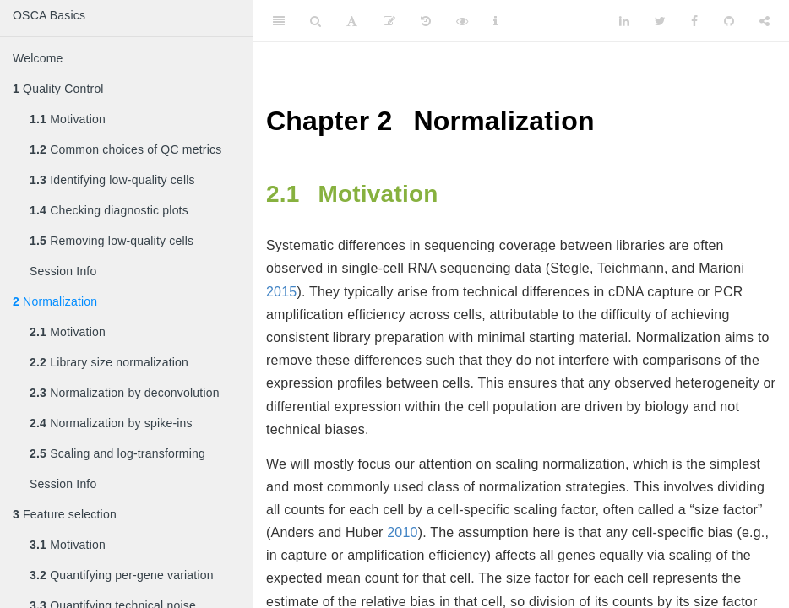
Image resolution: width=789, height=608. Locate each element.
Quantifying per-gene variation (122, 575)
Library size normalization (109, 362)
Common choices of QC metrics (125, 149)
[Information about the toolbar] (495, 21)
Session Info (63, 271)
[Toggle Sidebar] (278, 21)
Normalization (55, 301)
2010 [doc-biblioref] (402, 532)
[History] (425, 21)
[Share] (764, 21)
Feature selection (65, 514)
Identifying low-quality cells (112, 180)
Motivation (68, 119)
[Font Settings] (352, 21)
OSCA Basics (49, 15)
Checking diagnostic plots (109, 210)
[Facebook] (694, 21)
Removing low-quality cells (111, 240)
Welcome (38, 58)
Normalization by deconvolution (125, 392)
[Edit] (389, 21)
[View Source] (462, 21)
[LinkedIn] (624, 21)
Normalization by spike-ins (111, 423)
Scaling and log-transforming (117, 453)
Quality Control (58, 88)
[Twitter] (660, 21)
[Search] (315, 21)
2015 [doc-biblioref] (281, 292)
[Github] (729, 21)
